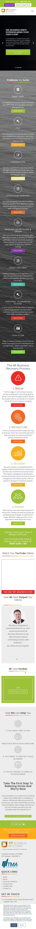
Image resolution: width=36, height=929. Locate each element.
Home (5, 877)
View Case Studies (18, 691)
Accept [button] (14, 925)
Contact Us (7, 888)
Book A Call (9, 5)
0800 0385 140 (25, 2)
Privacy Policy (10, 915)
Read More (18, 111)
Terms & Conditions (10, 882)
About (5, 879)
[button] (17, 659)
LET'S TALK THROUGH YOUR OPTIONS (18, 52)
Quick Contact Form (23, 5)
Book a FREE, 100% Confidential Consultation (18, 816)
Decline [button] (22, 925)
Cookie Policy (7, 886)
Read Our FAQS (18, 835)
